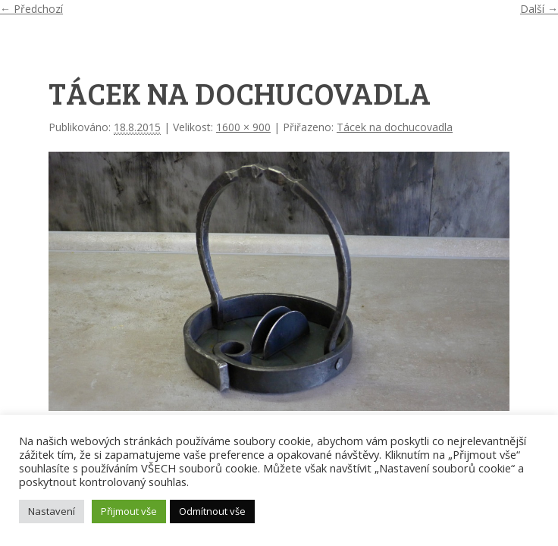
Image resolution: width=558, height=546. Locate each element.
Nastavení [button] (51, 511)
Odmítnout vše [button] (212, 511)
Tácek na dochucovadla (395, 127)
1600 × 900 (243, 127)
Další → (539, 9)
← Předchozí (31, 9)
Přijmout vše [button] (129, 511)
